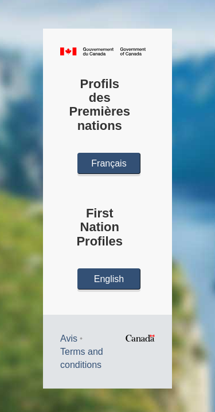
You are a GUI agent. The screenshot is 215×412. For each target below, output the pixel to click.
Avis (68, 338)
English (109, 279)
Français (108, 163)
